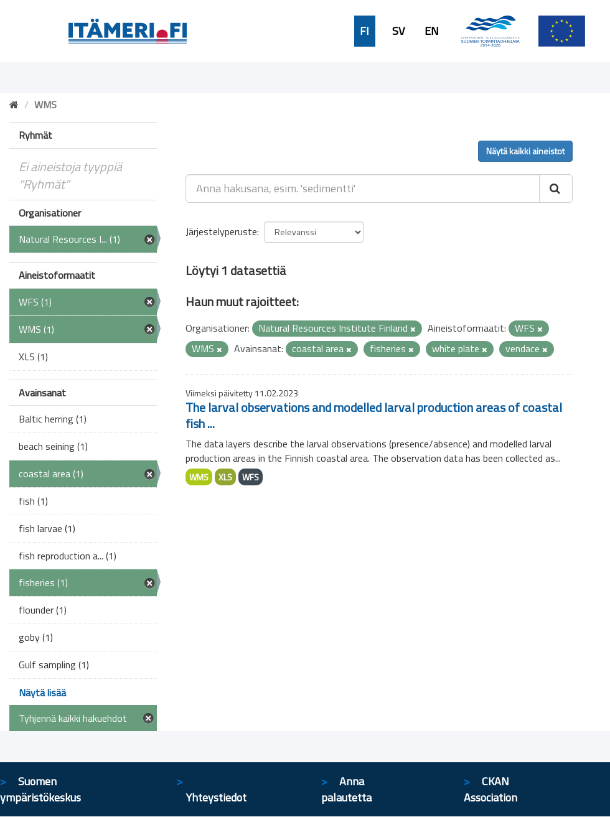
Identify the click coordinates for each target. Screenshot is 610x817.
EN (432, 31)
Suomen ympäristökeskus (40, 789)
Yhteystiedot (216, 797)
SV (398, 31)
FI (364, 31)
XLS (225, 476)
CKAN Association (490, 789)
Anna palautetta (346, 789)
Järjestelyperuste (221, 231)
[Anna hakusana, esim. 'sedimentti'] (362, 188)
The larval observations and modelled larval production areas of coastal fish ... (373, 415)
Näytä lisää (42, 692)
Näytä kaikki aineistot (525, 150)
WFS (250, 476)
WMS (199, 476)
